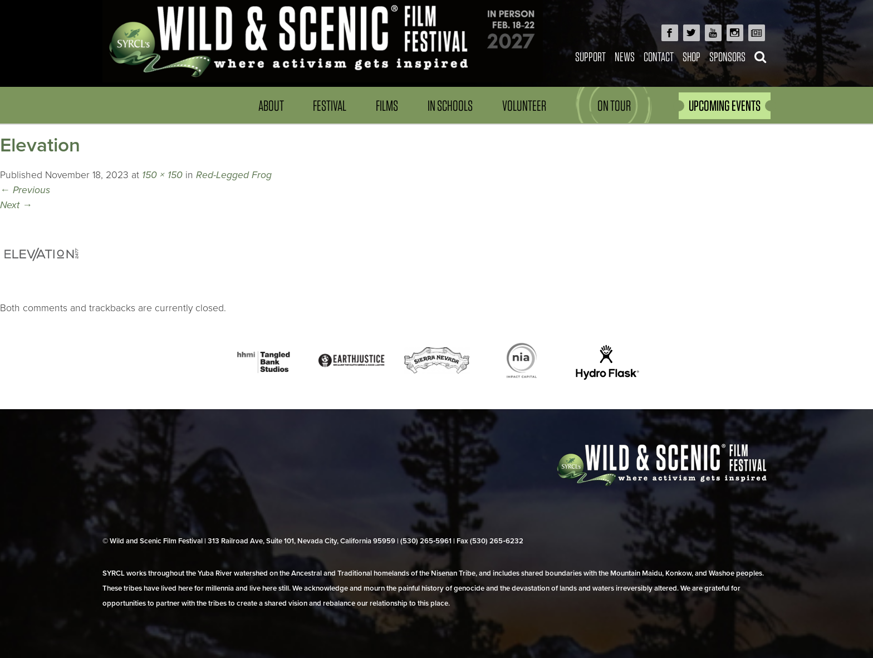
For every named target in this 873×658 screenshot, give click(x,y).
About (271, 105)
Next (16, 205)
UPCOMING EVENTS (725, 105)
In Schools (450, 105)
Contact (659, 56)
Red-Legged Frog (234, 175)
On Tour (614, 105)
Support (590, 56)
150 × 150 (162, 175)
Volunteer (524, 105)
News (625, 56)
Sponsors (727, 56)
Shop (691, 56)
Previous (25, 190)
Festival (329, 105)
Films (387, 105)
